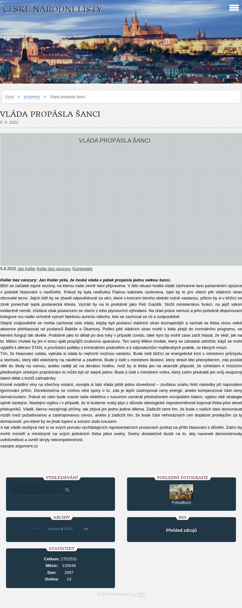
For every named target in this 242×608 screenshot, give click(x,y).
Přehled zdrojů (181, 530)
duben (54, 529)
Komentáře (82, 268)
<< (34, 529)
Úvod (9, 97)
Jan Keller (26, 268)
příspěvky (32, 97)
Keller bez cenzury (53, 268)
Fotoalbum (181, 502)
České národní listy (52, 10)
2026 (68, 529)
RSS (141, 594)
